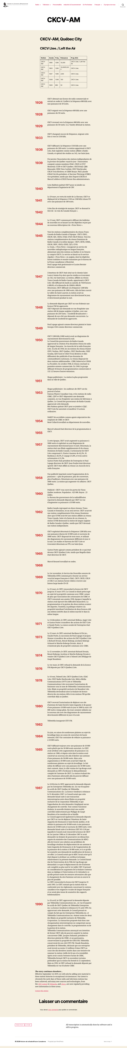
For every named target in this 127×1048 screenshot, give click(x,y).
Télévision (59, 4)
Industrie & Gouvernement (86, 4)
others (66, 986)
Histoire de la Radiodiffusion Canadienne (34, 1043)
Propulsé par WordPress (58, 1043)
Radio (51, 4)
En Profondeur (101, 4)
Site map (28, 1026)
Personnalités (70, 4)
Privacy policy (19, 1026)
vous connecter (53, 1012)
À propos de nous (109, 7)
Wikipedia (55, 986)
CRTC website (43, 986)
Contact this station (43, 993)
